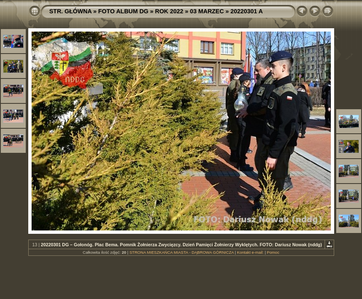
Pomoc (273, 252)
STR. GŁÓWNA (70, 11)
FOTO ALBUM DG (123, 11)
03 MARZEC (207, 11)
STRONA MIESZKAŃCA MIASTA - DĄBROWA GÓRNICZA (181, 252)
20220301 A (247, 11)
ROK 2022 (169, 11)
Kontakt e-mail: (250, 252)
